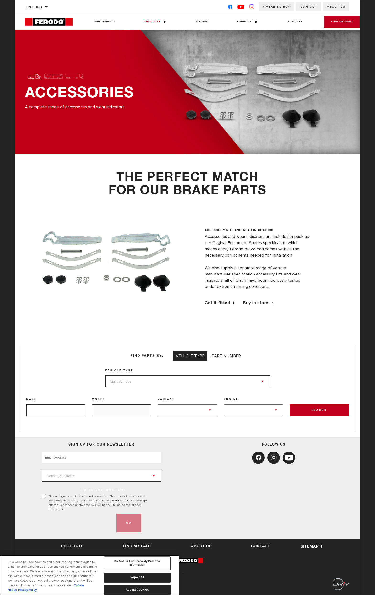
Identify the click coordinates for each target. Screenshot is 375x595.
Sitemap (312, 546)
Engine (231, 399)
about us (201, 546)
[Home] (52, 22)
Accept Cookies (137, 590)
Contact (308, 7)
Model (98, 399)
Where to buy (276, 7)
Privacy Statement (116, 500)
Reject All (137, 577)
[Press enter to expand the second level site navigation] (163, 21)
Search (319, 410)
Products (150, 22)
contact (260, 546)
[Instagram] (251, 8)
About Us (336, 7)
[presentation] (78, 523)
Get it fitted (217, 302)
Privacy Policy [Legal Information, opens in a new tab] (27, 590)
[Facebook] (230, 8)
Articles (290, 22)
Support (240, 22)
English (34, 7)
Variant (166, 399)
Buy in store (255, 302)
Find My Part (339, 22)
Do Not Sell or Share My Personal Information (137, 563)
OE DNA (200, 22)
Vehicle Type (119, 370)
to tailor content (104, 490)
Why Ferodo (104, 22)
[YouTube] (240, 8)
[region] (89, 575)
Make (31, 399)
